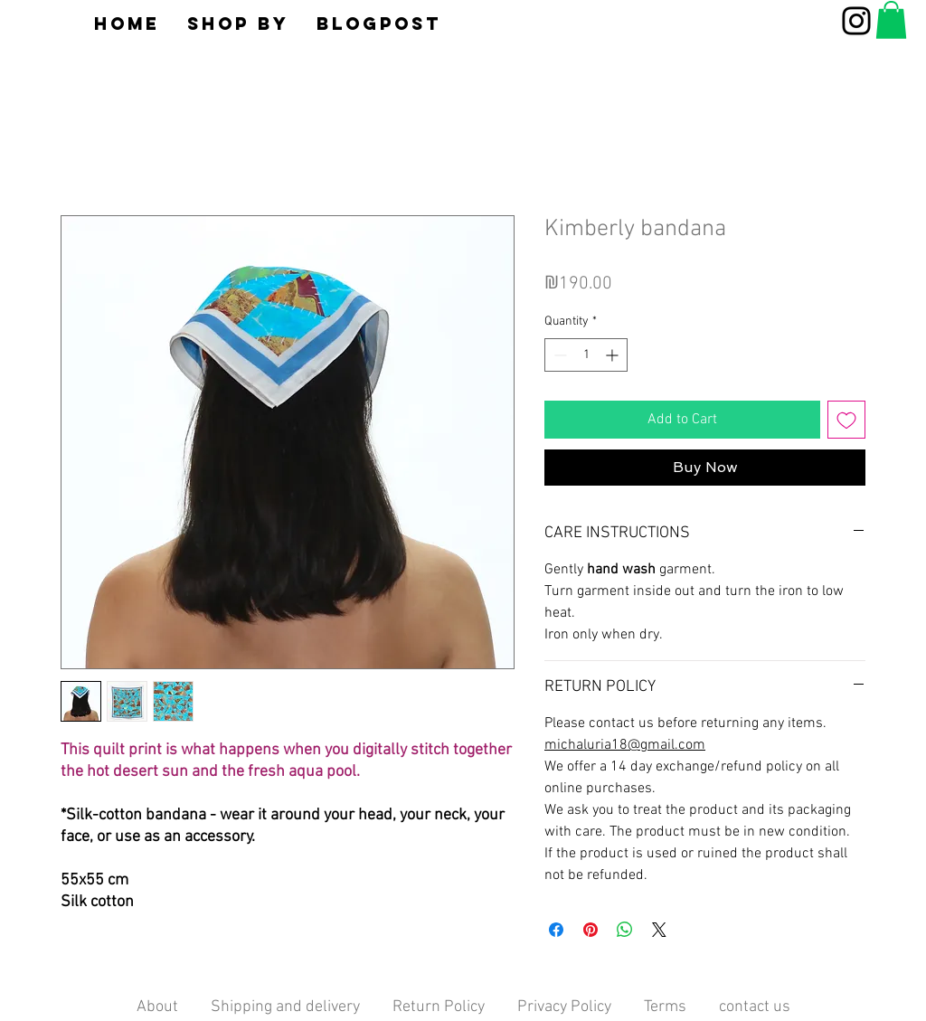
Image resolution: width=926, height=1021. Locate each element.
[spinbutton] (586, 355)
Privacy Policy (564, 1006)
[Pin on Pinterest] (590, 930)
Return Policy (438, 1006)
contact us (754, 1006)
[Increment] (613, 355)
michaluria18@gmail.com (624, 745)
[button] (238, 23)
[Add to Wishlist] (846, 420)
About (174, 1006)
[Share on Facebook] (556, 930)
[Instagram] (856, 21)
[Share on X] (659, 930)
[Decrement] (558, 355)
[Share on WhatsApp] (625, 930)
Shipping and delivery (285, 1006)
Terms (665, 1006)
